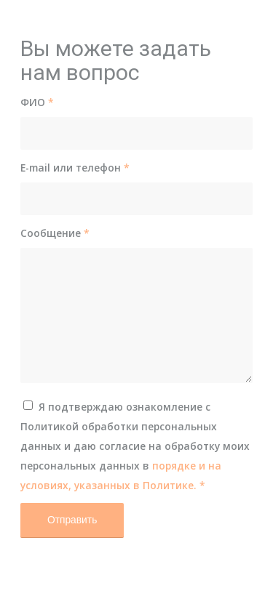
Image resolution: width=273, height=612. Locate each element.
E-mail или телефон (75, 167)
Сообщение (55, 233)
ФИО (37, 102)
